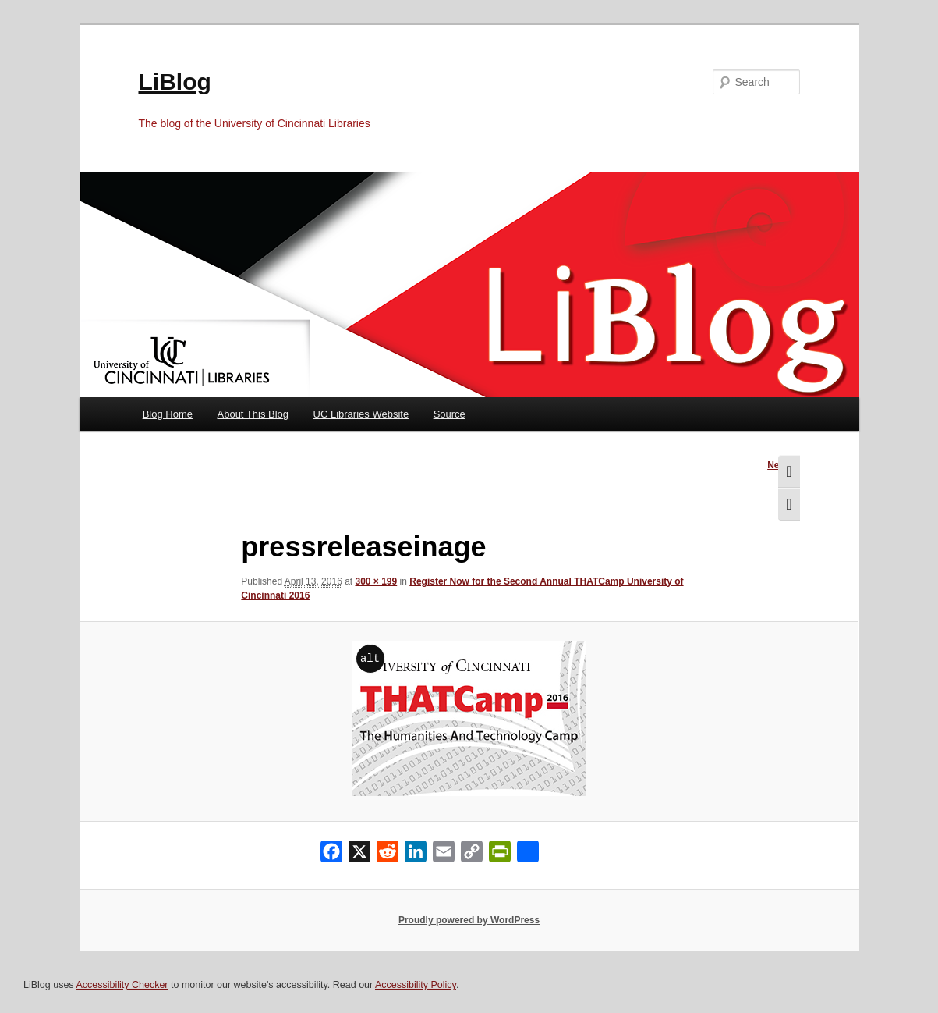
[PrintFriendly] (500, 855)
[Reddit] (387, 855)
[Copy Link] (472, 855)
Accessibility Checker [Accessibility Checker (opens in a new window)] (122, 984)
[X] (359, 855)
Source (449, 414)
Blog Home (168, 414)
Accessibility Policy (415, 984)
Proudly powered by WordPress (469, 920)
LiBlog (175, 81)
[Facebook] (331, 855)
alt (370, 658)
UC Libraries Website (361, 414)
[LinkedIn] (416, 855)
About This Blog (253, 414)
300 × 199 (377, 581)
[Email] (444, 855)
